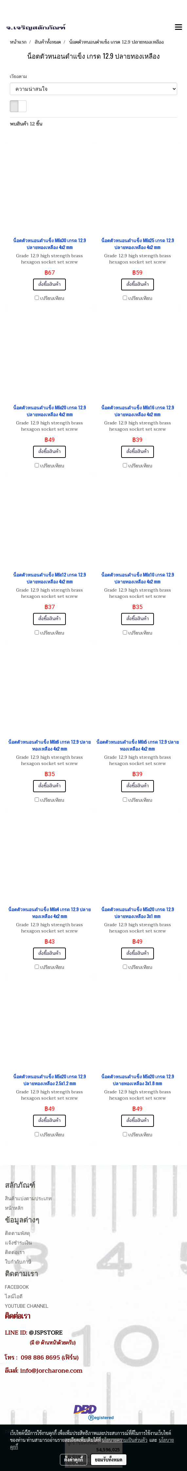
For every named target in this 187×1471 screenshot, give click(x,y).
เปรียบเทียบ (52, 298)
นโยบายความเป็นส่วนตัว (124, 1440)
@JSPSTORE (46, 1332)
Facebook (17, 1287)
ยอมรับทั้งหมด (108, 1459)
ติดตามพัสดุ (17, 1233)
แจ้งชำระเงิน (18, 1243)
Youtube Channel (26, 1306)
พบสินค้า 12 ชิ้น (26, 124)
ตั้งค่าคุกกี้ (73, 1459)
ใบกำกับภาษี (18, 1262)
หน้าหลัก (14, 1208)
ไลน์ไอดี (14, 1297)
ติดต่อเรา (15, 1252)
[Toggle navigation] (178, 27)
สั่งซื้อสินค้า (49, 284)
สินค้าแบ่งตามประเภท (28, 1199)
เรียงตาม (20, 76)
